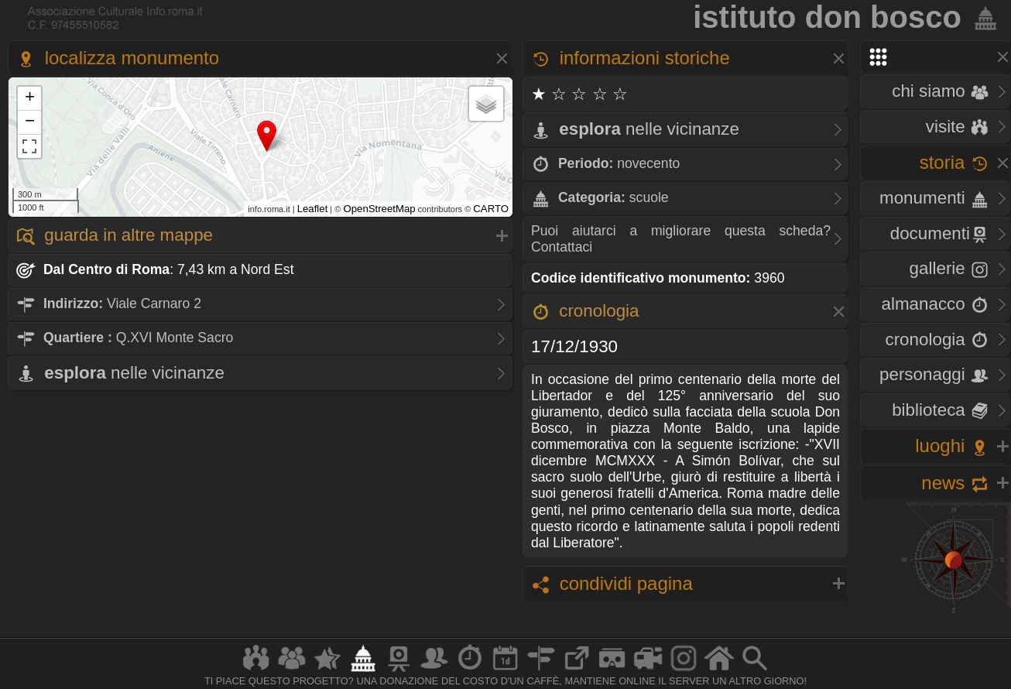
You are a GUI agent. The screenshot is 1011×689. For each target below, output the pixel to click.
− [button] (30, 122)
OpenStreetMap (379, 208)
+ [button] (30, 98)
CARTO (491, 208)
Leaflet (312, 208)
